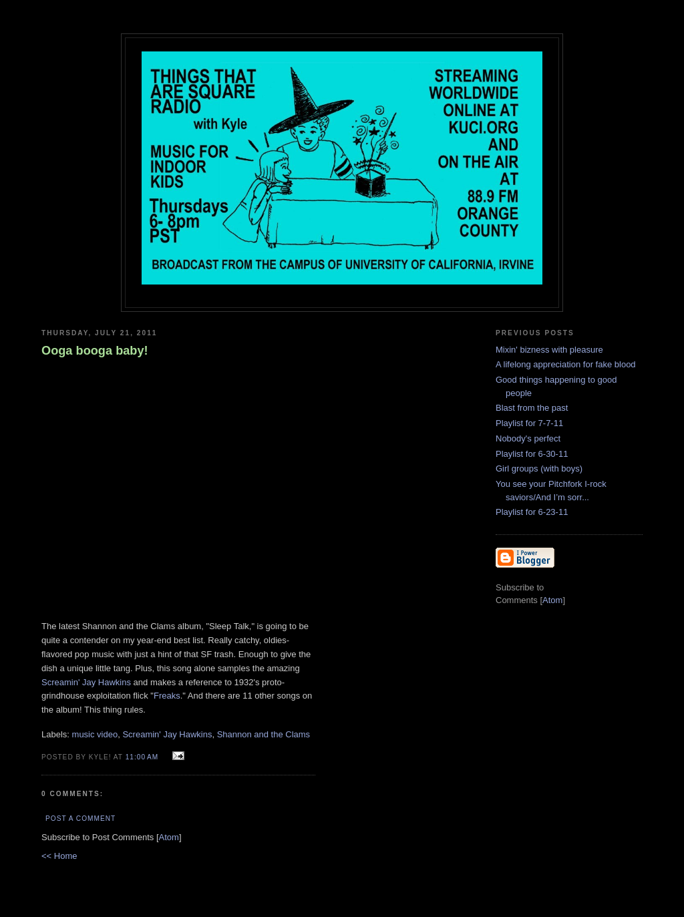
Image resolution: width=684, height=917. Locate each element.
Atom (169, 837)
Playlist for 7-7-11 (529, 423)
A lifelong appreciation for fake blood (566, 364)
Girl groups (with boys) (539, 469)
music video (95, 734)
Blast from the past (532, 408)
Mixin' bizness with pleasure (549, 350)
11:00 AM (143, 757)
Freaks (167, 696)
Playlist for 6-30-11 (532, 454)
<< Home (59, 856)
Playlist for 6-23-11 (532, 512)
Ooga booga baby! (94, 350)
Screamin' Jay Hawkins (86, 682)
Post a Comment (80, 818)
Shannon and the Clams (263, 734)
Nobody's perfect (528, 438)
